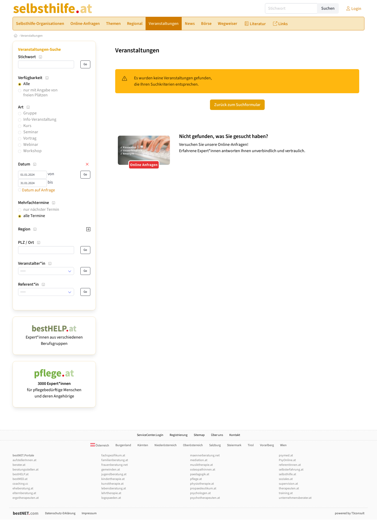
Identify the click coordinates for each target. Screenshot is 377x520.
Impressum (89, 513)
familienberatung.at (114, 460)
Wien (283, 445)
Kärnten (142, 445)
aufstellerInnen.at (24, 460)
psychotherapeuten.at (205, 498)
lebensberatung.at (113, 488)
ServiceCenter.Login (150, 435)
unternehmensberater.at (295, 498)
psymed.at (286, 455)
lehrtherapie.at (111, 493)
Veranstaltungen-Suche (39, 49)
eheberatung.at (23, 488)
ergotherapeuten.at (26, 498)
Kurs (27, 126)
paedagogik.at (199, 474)
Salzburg (215, 445)
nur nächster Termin (41, 209)
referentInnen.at (290, 465)
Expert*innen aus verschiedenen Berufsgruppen (54, 337)
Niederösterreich (165, 445)
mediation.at (198, 460)
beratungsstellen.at (25, 469)
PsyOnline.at (287, 460)
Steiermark (234, 445)
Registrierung (178, 435)
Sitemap (199, 435)
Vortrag (29, 138)
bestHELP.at (21, 474)
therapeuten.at (289, 488)
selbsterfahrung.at (291, 469)
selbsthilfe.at (287, 474)
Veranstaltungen (32, 36)
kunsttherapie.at (112, 484)
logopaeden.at (111, 498)
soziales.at (286, 479)
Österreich (99, 445)
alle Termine (34, 216)
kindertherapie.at (113, 479)
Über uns (217, 435)
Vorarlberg (267, 445)
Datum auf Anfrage (36, 190)
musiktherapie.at (201, 465)
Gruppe (30, 113)
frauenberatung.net (114, 465)
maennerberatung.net (205, 455)
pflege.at (196, 479)
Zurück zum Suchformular (237, 105)
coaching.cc (20, 484)
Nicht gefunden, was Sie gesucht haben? (223, 136)
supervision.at (288, 484)
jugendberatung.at (113, 474)
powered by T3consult (349, 513)
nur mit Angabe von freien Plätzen (40, 92)
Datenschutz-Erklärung (60, 513)
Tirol (251, 445)
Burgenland (123, 445)
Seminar (30, 132)
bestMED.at (20, 479)
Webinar (30, 144)
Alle (26, 84)
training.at (286, 493)
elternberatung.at (24, 493)
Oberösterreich (193, 445)
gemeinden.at (110, 469)
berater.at (19, 465)
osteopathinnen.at (202, 469)
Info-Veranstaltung (39, 119)
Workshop (32, 151)
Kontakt (234, 435)
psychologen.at (200, 493)
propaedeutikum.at (203, 488)
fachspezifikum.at (113, 455)
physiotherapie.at (202, 484)
